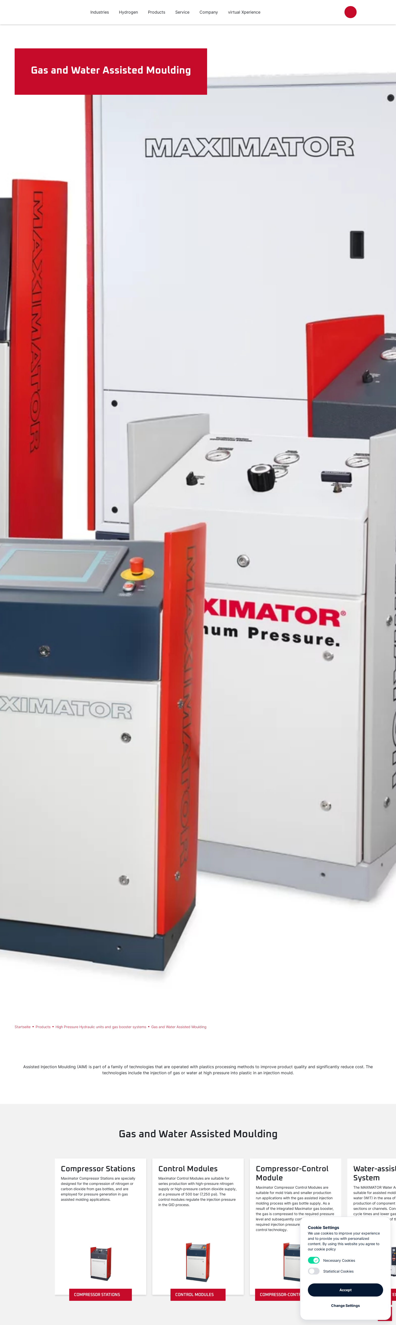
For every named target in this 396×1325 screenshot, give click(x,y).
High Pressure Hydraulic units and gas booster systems (101, 1027)
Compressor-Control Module (295, 1295)
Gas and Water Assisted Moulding (178, 1027)
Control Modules (198, 1295)
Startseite (23, 1027)
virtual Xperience (244, 12)
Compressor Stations (100, 1295)
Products (43, 1027)
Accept (345, 1290)
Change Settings (345, 1305)
